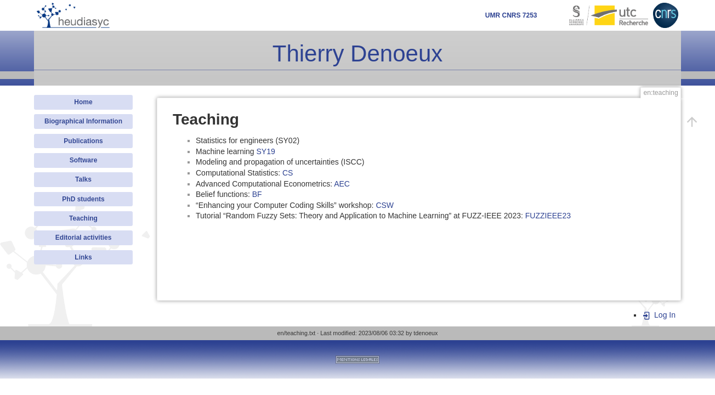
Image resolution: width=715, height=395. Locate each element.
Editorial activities (83, 237)
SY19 (266, 151)
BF (257, 194)
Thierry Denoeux (357, 53)
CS (287, 172)
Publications (83, 141)
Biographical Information (83, 121)
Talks (83, 179)
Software (84, 160)
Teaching (83, 218)
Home (83, 102)
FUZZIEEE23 (548, 215)
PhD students (83, 199)
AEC (342, 183)
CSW (385, 205)
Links (83, 257)
